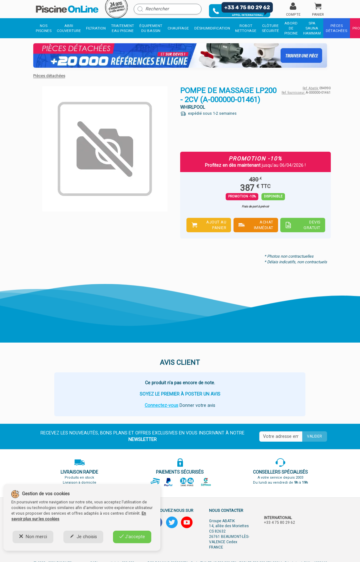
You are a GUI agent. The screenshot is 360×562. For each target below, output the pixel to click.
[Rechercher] (167, 9)
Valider (314, 436)
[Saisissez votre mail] (280, 436)
